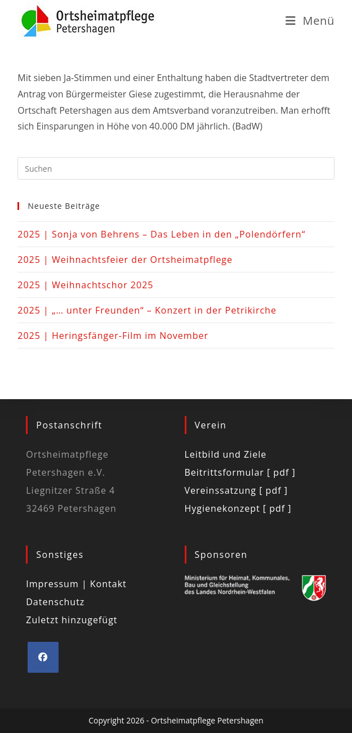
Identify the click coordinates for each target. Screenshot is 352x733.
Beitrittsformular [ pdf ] (240, 472)
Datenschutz (55, 602)
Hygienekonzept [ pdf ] (238, 508)
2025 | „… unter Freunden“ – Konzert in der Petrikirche (147, 310)
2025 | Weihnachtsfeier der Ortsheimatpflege (125, 259)
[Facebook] (43, 657)
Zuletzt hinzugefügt (71, 620)
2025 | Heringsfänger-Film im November (112, 335)
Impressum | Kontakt (76, 584)
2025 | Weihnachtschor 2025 (85, 285)
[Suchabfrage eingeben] (176, 168)
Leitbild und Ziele (226, 454)
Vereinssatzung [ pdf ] (236, 490)
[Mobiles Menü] (310, 20)
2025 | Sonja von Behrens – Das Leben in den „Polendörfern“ (161, 234)
